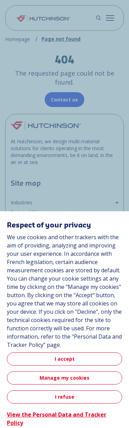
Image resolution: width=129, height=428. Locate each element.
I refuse (64, 396)
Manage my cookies (64, 377)
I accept (65, 359)
